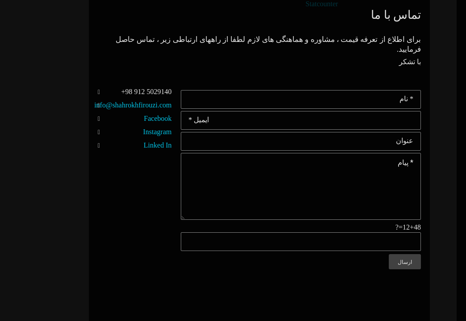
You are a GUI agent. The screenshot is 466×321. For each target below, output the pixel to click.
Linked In (69, 145)
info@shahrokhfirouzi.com (44, 105)
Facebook (69, 118)
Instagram (68, 132)
